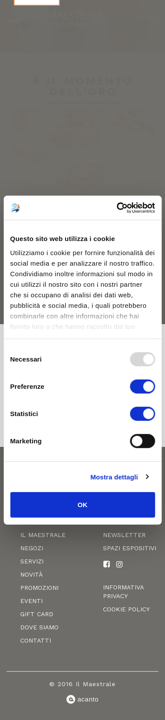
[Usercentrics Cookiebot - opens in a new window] (117, 207)
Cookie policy (126, 609)
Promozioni (39, 587)
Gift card (36, 614)
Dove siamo (39, 627)
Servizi (32, 561)
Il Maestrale (43, 534)
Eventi (31, 600)
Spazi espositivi (129, 548)
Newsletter (124, 534)
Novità (31, 574)
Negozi (31, 548)
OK (82, 504)
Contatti (35, 640)
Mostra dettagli (114, 476)
